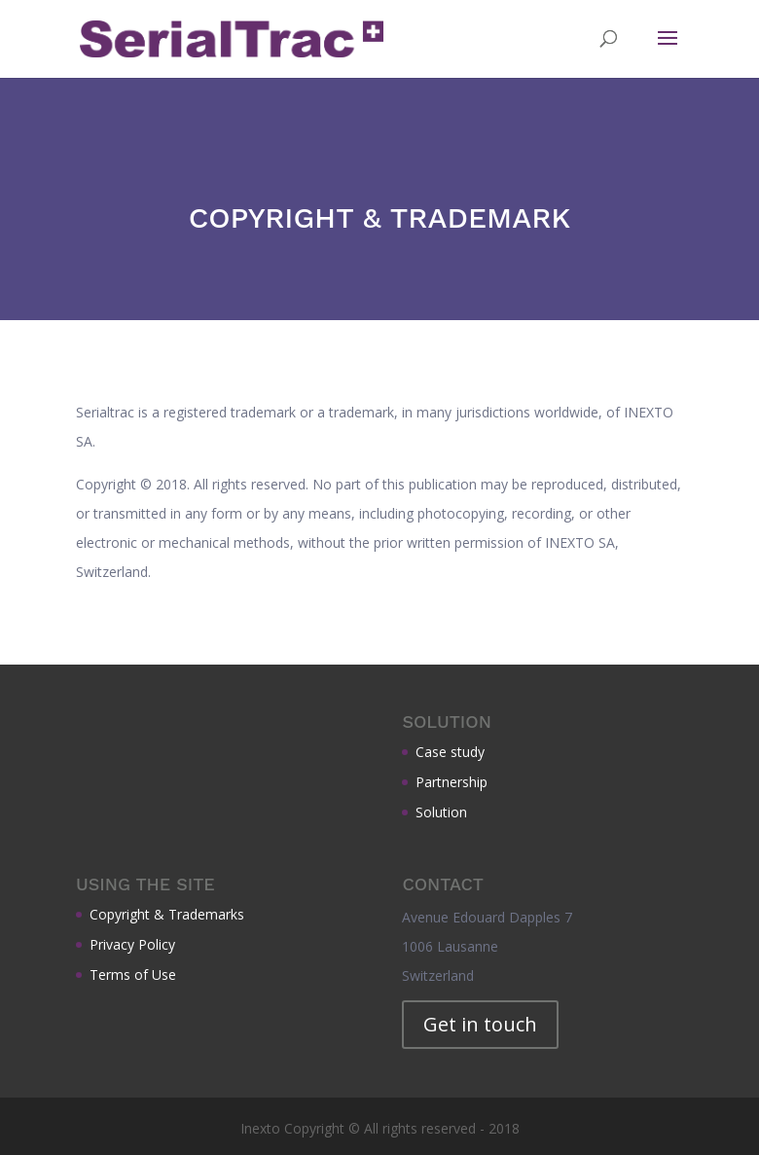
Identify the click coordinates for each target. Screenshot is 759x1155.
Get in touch (480, 1024)
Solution (441, 812)
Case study (450, 751)
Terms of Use (133, 974)
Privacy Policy (132, 944)
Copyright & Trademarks (167, 914)
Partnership (452, 782)
